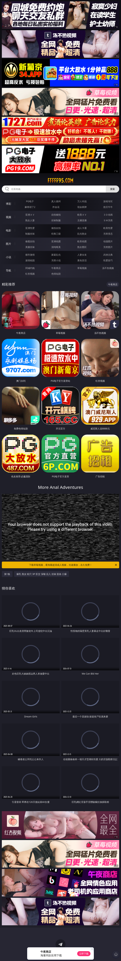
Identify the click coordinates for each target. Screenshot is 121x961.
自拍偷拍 (56, 214)
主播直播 (82, 220)
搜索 (112, 189)
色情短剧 (56, 273)
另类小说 (56, 260)
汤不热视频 (108, 268)
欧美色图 (82, 241)
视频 (8, 217)
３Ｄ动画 (108, 214)
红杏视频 (30, 273)
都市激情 (30, 254)
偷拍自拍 (56, 228)
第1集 (7, 574)
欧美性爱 (108, 228)
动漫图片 (108, 241)
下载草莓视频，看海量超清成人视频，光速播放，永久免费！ (73, 565)
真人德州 (56, 201)
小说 (8, 257)
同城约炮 (30, 268)
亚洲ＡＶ (30, 214)
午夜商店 (56, 268)
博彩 (8, 204)
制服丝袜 (30, 233)
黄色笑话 (82, 260)
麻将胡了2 (30, 207)
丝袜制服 (56, 220)
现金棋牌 (82, 207)
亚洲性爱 (30, 228)
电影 (8, 230)
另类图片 (108, 247)
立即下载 (83, 953)
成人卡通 (82, 228)
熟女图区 (82, 247)
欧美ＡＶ (82, 214)
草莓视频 (82, 268)
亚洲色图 (56, 241)
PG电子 (30, 201)
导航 (8, 270)
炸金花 (56, 207)
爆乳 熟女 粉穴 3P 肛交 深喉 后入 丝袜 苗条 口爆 (41, 574)
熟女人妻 (30, 220)
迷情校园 (30, 260)
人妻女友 (82, 254)
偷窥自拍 (30, 241)
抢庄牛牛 (108, 207)
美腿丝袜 (30, 247)
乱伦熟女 (82, 233)
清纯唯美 (56, 247)
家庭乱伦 (56, 254)
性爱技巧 (108, 260)
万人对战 (82, 201)
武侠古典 (108, 254)
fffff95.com (60, 180)
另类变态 (108, 233)
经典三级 (56, 233)
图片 (8, 244)
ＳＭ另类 (108, 220)
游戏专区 (108, 201)
